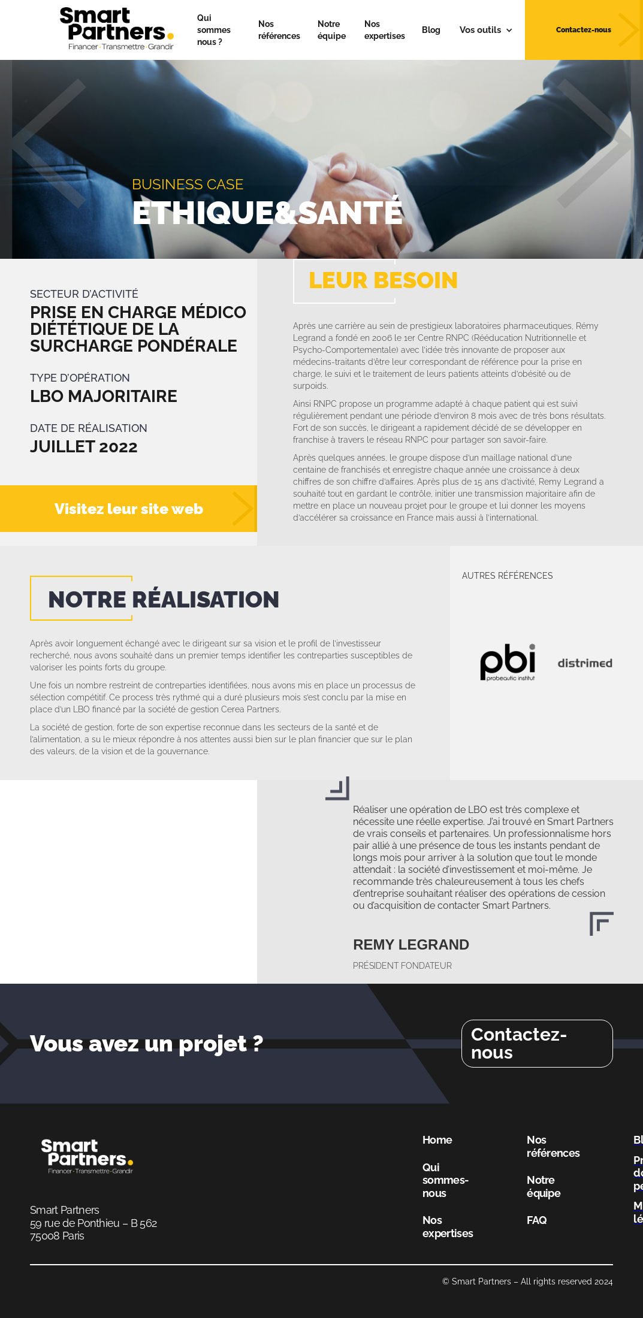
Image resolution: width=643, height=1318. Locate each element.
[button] (486, 30)
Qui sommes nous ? (214, 30)
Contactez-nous (519, 1043)
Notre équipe (332, 30)
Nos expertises (384, 30)
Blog (431, 30)
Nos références (279, 30)
